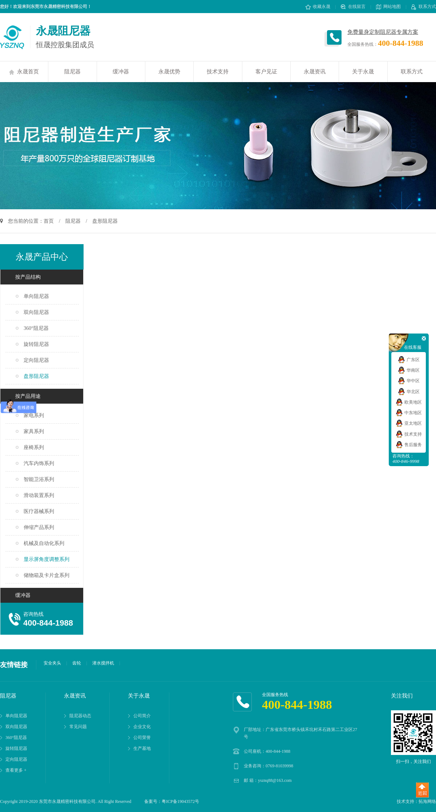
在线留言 (353, 6)
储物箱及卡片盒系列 (46, 575)
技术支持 (218, 71)
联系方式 (423, 6)
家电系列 (34, 415)
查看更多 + (16, 770)
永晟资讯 (315, 71)
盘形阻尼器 (36, 376)
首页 (49, 221)
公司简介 (142, 715)
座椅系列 (34, 447)
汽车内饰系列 (39, 463)
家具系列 (34, 431)
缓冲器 (121, 71)
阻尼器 (72, 71)
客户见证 (266, 71)
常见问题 (78, 726)
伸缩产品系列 (39, 527)
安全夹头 (52, 663)
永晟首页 (24, 72)
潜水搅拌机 (103, 663)
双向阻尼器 (36, 312)
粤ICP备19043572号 (180, 801)
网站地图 (388, 6)
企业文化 (142, 726)
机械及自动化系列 (44, 543)
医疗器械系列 (39, 511)
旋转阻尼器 (36, 344)
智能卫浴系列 (39, 479)
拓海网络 (427, 801)
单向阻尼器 (36, 296)
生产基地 (142, 748)
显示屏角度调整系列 (46, 559)
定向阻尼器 (36, 360)
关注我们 (402, 696)
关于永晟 (363, 71)
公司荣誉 (142, 737)
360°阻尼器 (36, 328)
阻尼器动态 (80, 715)
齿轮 (76, 663)
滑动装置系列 (39, 495)
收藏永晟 (318, 6)
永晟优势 (169, 71)
